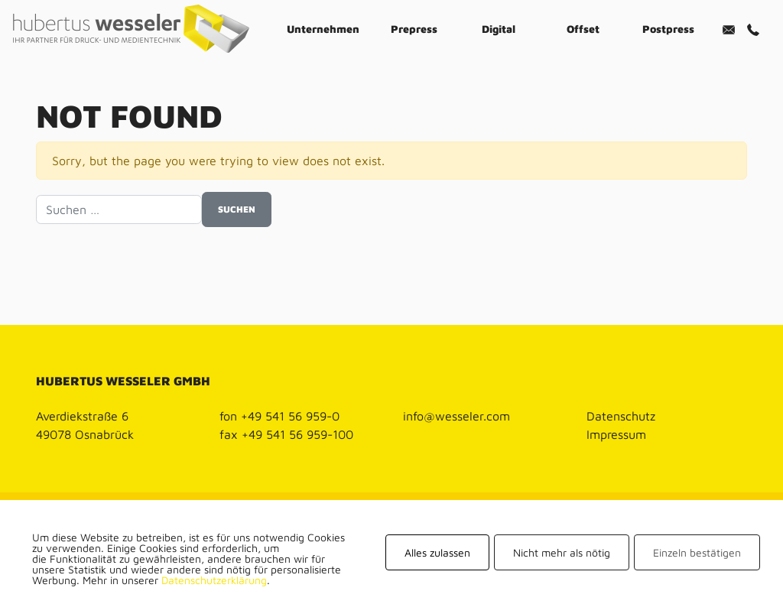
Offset (583, 28)
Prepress (414, 28)
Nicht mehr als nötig (561, 552)
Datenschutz (620, 416)
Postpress (668, 28)
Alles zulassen (437, 552)
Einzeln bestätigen (697, 552)
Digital (498, 28)
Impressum (616, 434)
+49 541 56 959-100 (297, 434)
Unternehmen (323, 28)
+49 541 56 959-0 (290, 416)
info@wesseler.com (456, 416)
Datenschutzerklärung (214, 579)
